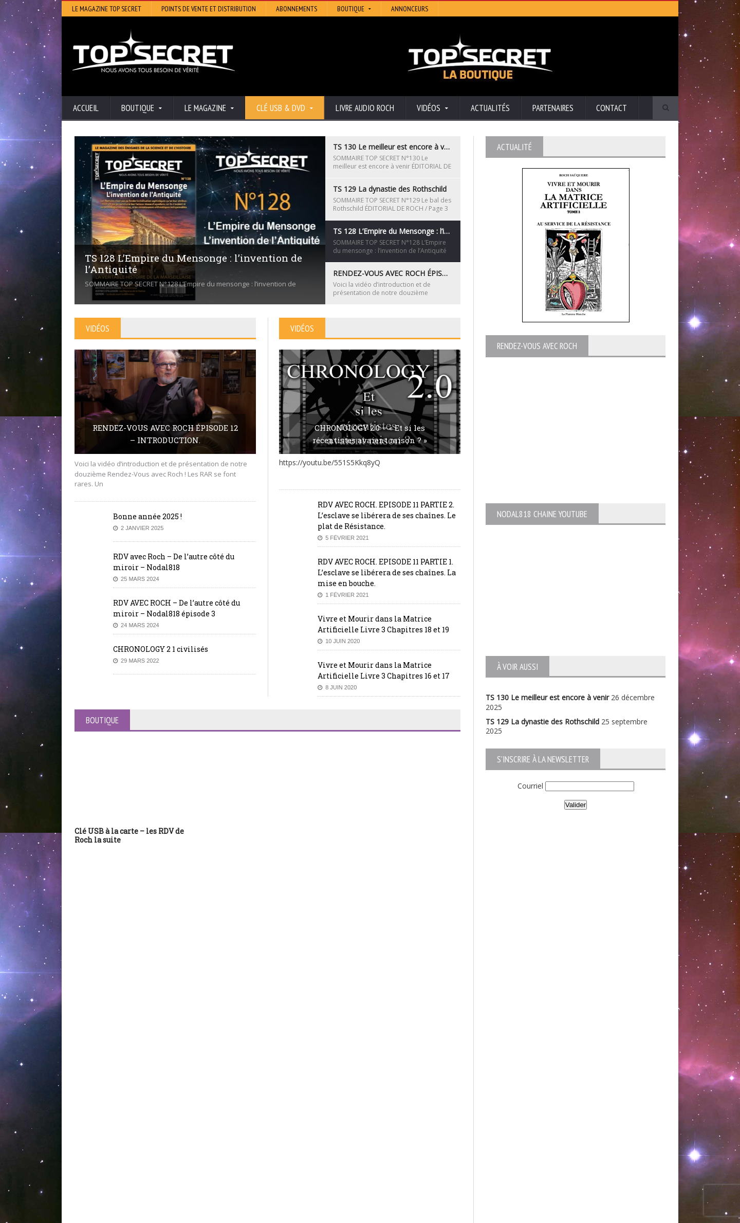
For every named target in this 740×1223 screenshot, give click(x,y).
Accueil (86, 108)
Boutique (519, 1212)
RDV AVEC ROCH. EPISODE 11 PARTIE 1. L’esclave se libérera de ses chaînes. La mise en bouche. (387, 572)
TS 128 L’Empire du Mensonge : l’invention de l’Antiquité (166, 1108)
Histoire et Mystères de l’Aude (327, 1079)
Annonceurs (409, 8)
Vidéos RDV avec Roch (575, 1212)
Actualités (490, 108)
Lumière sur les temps (314, 1108)
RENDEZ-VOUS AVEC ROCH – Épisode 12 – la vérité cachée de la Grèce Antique (160, 1150)
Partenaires (553, 108)
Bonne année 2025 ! (147, 516)
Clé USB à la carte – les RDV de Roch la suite (129, 835)
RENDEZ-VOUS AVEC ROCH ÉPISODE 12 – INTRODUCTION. (165, 434)
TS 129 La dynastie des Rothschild (542, 721)
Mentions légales (641, 1212)
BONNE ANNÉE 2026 (110, 1183)
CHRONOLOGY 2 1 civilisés (160, 649)
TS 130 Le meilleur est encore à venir (547, 697)
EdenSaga (294, 1122)
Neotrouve (295, 1115)
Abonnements (296, 8)
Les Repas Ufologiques (316, 1137)
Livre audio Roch (365, 108)
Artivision (293, 1094)
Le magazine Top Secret (106, 8)
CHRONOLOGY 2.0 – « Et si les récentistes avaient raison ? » (369, 434)
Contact (611, 108)
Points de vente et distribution (208, 8)
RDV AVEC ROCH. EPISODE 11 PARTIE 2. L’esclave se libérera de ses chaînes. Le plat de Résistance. (387, 515)
